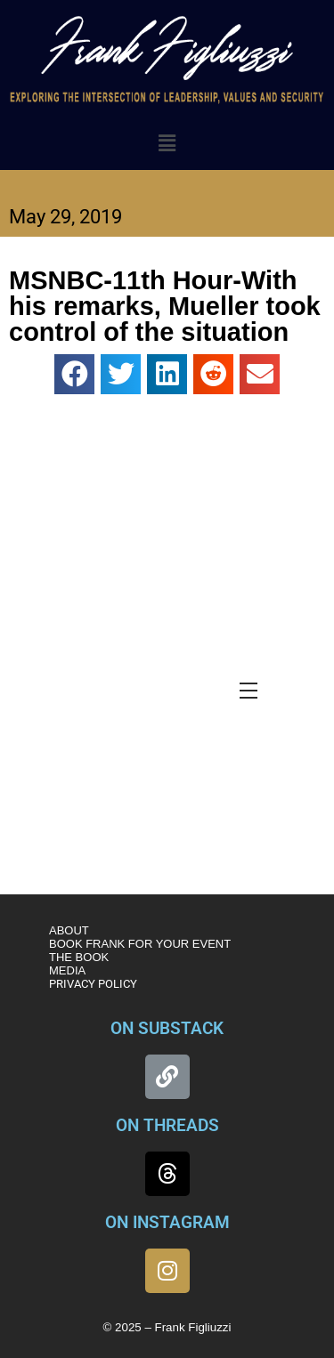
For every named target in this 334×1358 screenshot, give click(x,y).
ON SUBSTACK (167, 1028)
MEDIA (67, 970)
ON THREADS (167, 1125)
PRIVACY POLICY (93, 983)
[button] (166, 143)
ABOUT (69, 930)
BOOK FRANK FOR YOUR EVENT (140, 943)
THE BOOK (79, 957)
